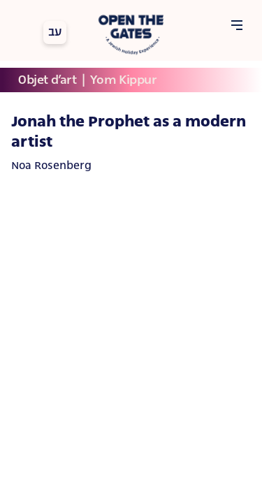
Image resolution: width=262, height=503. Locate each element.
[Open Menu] (236, 26)
